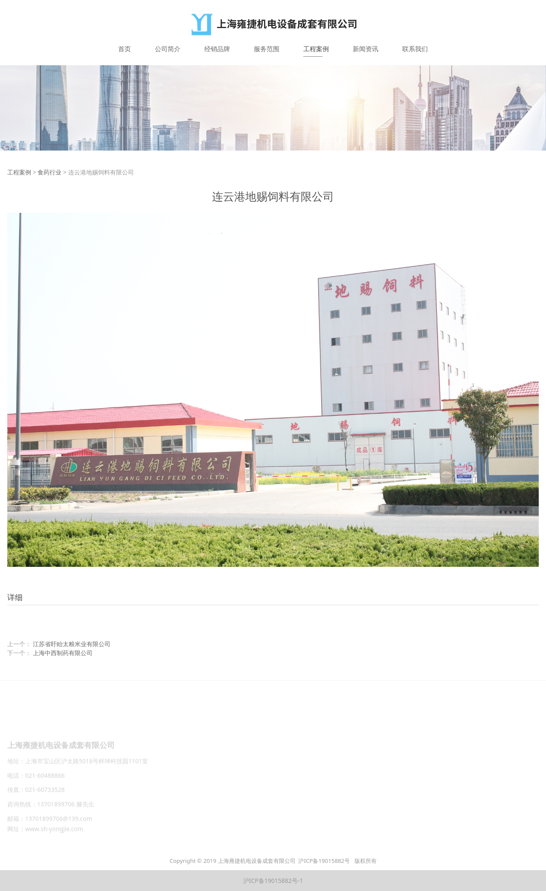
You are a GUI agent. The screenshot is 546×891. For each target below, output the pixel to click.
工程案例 (316, 48)
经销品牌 (217, 48)
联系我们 (415, 48)
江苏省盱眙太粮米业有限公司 (71, 644)
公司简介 (167, 48)
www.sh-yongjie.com (54, 831)
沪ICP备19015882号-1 (273, 880)
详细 (15, 597)
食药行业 (49, 172)
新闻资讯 (365, 48)
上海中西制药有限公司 (63, 653)
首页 (124, 48)
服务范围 (266, 48)
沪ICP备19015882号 (324, 861)
